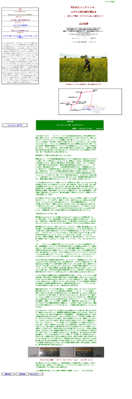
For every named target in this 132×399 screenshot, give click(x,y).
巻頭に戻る (8, 374)
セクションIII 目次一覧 (15, 125)
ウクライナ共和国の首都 (22, 25)
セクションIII (34, 374)
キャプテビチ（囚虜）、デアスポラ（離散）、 (12, 35)
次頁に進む (22, 374)
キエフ (14, 25)
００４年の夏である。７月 (10, 43)
